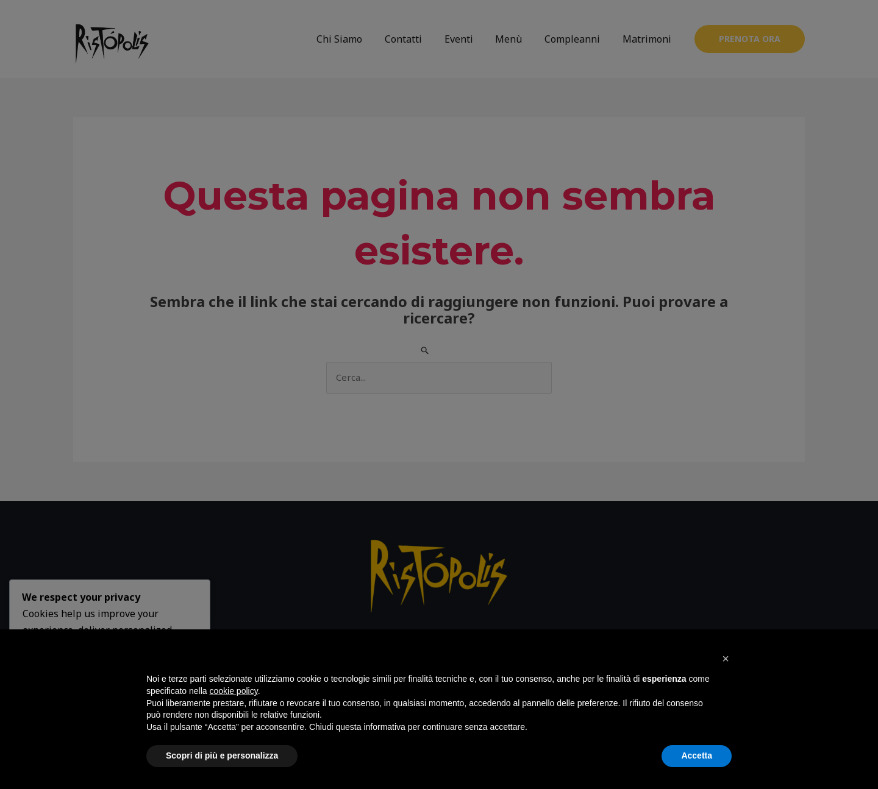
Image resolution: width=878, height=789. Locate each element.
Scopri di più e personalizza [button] (222, 755)
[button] (725, 658)
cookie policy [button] (234, 691)
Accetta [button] (696, 755)
